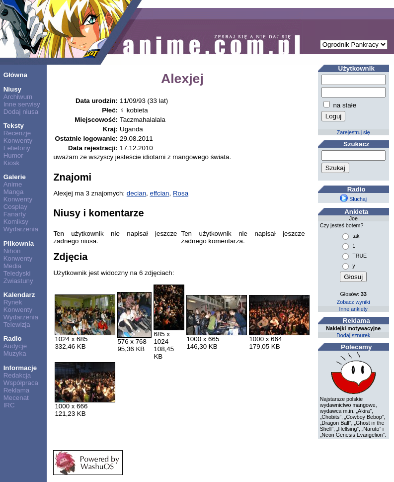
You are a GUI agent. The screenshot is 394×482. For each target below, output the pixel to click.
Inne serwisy (21, 104)
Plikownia (18, 243)
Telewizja (16, 324)
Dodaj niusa (20, 111)
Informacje (20, 368)
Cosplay (15, 206)
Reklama (16, 390)
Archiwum (18, 96)
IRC (9, 405)
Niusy (12, 89)
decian (136, 193)
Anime (12, 184)
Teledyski (17, 273)
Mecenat (16, 397)
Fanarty (14, 214)
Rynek (12, 302)
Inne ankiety (353, 309)
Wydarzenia (20, 229)
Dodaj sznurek (353, 335)
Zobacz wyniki (353, 302)
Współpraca (20, 382)
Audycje (15, 346)
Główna (15, 75)
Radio (12, 338)
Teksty (13, 125)
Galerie (14, 177)
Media (12, 266)
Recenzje (17, 133)
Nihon (12, 251)
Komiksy (15, 221)
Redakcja (17, 375)
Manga (13, 191)
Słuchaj (353, 199)
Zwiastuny (18, 281)
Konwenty (18, 140)
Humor (13, 155)
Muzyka (14, 353)
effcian (159, 193)
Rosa (180, 193)
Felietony (16, 148)
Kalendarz (19, 294)
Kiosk (11, 163)
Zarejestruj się (353, 132)
